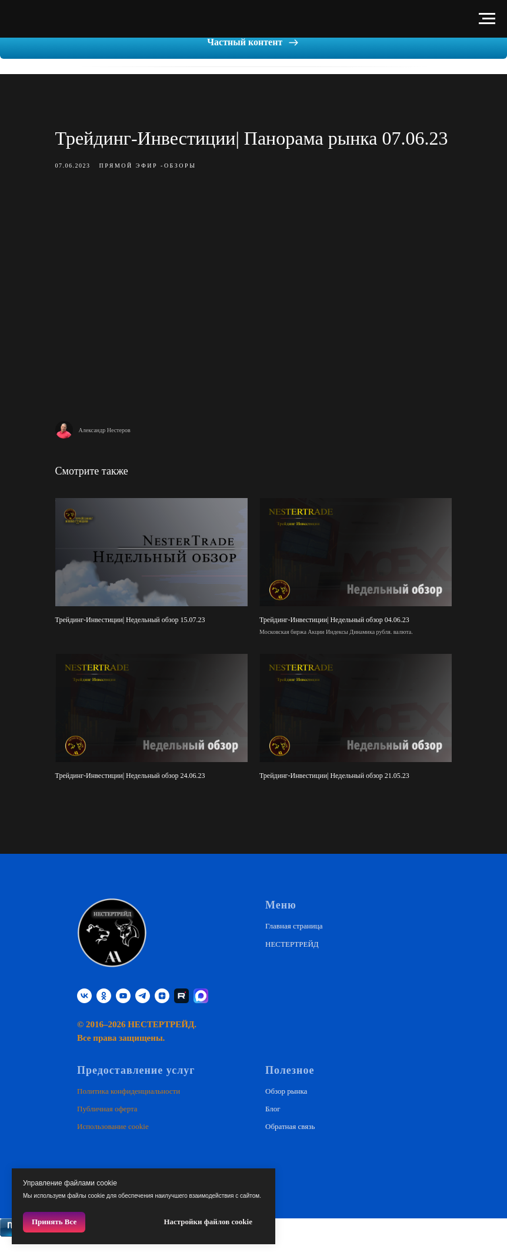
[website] (201, 1013)
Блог (273, 1126)
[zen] (162, 1013)
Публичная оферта (107, 1126)
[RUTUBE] (181, 1013)
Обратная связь (290, 1144)
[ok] (103, 1013)
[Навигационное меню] (487, 19)
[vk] (84, 1013)
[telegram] (142, 1013)
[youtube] (123, 1013)
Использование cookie (113, 1144)
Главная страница (293, 943)
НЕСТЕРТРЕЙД (292, 961)
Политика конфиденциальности (128, 1108)
